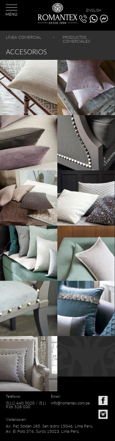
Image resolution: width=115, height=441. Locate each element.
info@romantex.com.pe (70, 403)
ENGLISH (93, 10)
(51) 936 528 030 (26, 405)
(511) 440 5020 (20, 403)
